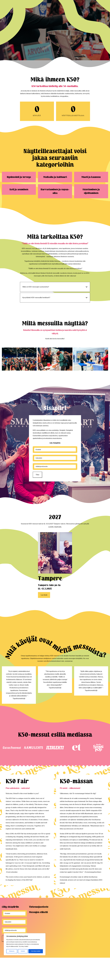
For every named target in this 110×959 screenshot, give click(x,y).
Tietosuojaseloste (38, 907)
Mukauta (11, 951)
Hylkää (23, 951)
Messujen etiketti (38, 912)
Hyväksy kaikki (35, 951)
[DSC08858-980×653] (19, 359)
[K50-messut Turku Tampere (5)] (90, 359)
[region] (24, 944)
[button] (55, 286)
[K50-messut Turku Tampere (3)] (55, 359)
